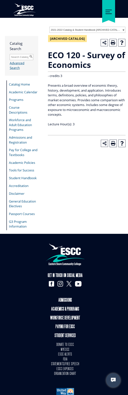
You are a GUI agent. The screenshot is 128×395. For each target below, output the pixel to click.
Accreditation (18, 186)
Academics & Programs (65, 309)
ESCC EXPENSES (65, 369)
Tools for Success (21, 170)
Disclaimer (16, 193)
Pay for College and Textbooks (23, 152)
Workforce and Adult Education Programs (20, 125)
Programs (16, 99)
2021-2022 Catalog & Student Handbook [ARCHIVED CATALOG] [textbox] (86, 29)
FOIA (65, 359)
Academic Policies (22, 162)
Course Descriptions (18, 110)
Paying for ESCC (65, 327)
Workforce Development (65, 318)
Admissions (65, 300)
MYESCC (65, 349)
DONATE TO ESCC (65, 344)
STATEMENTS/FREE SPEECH (65, 364)
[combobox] (87, 30)
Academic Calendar (23, 92)
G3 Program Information (18, 224)
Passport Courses (22, 214)
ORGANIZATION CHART (65, 373)
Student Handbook (23, 178)
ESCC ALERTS (65, 354)
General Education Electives (22, 203)
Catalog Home (19, 84)
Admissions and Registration (20, 139)
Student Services (65, 335)
